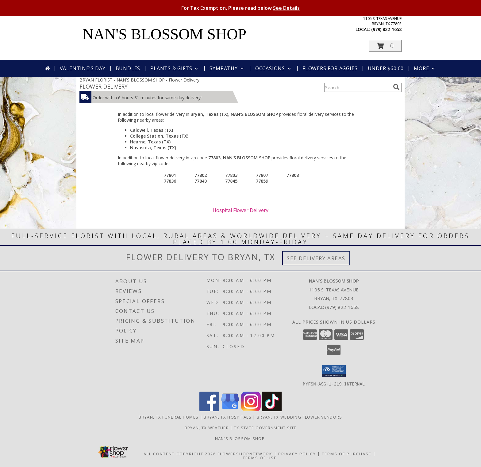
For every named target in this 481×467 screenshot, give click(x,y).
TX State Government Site (265, 427)
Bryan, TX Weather (207, 427)
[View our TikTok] (272, 409)
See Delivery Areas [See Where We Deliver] (316, 258)
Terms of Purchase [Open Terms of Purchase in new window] (346, 453)
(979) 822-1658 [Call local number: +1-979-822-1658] (386, 29)
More (425, 68)
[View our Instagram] (251, 409)
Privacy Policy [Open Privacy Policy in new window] (297, 453)
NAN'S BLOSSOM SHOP (164, 34)
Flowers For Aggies (329, 68)
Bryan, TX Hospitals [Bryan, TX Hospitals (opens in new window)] (228, 417)
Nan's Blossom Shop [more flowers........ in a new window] (240, 438)
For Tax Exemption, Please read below (240, 8)
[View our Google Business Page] (230, 409)
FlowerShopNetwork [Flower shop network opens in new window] (244, 453)
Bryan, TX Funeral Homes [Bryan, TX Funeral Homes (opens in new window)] (168, 417)
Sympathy (227, 68)
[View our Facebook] (209, 409)
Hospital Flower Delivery (240, 210)
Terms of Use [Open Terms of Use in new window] (260, 457)
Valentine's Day (83, 68)
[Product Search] (357, 87)
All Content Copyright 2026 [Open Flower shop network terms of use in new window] (180, 453)
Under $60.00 (386, 68)
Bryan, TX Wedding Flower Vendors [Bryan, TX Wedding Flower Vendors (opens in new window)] (299, 417)
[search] (396, 87)
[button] (385, 46)
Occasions (273, 68)
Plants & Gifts (174, 68)
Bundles (128, 68)
